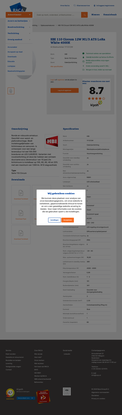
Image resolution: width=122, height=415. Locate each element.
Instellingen (54, 220)
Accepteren (68, 220)
